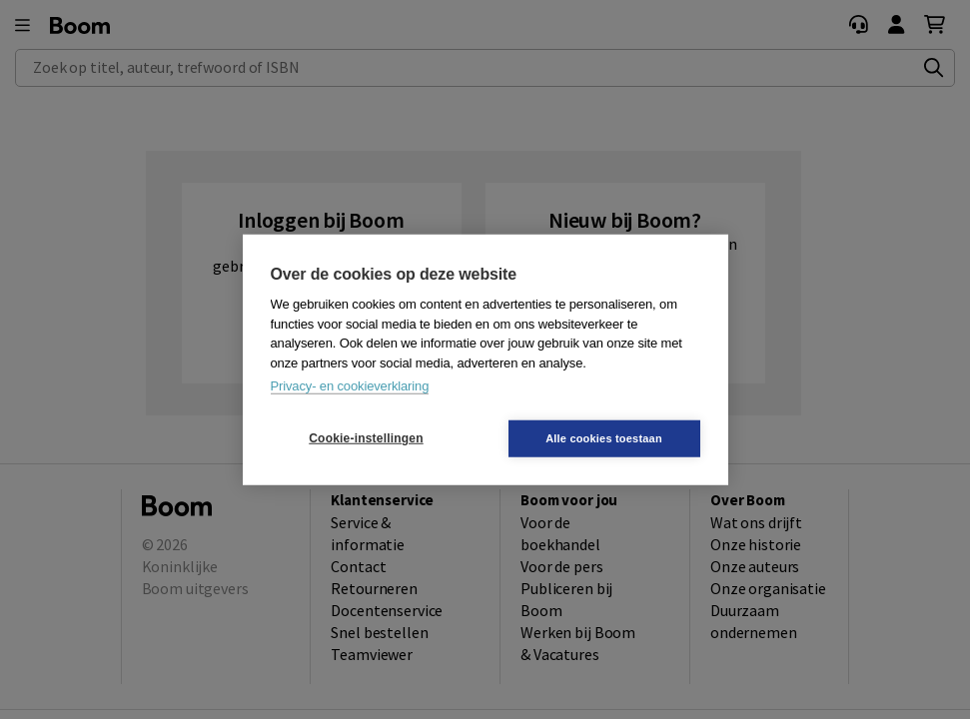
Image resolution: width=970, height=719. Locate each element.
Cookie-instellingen (366, 438)
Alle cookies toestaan (603, 437)
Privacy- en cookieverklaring (350, 385)
